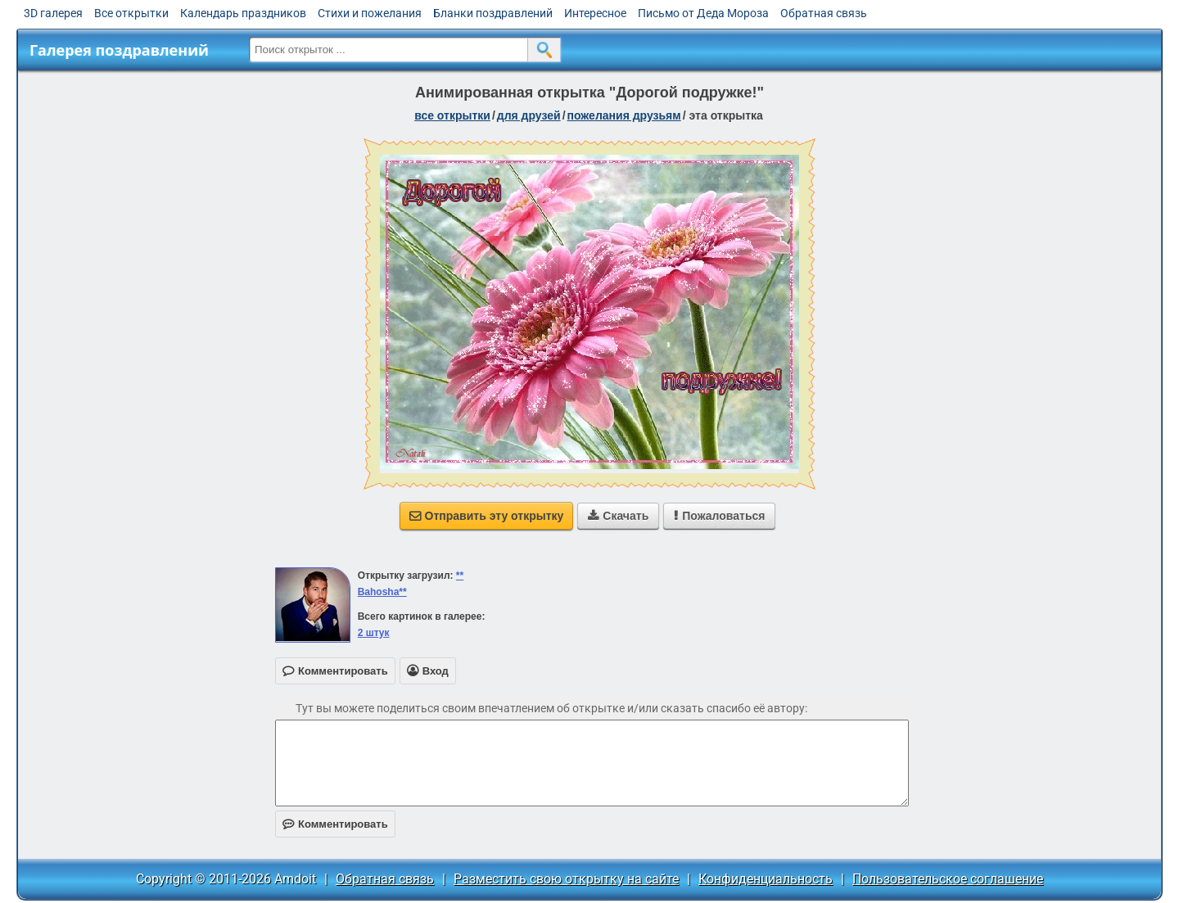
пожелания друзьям (624, 115)
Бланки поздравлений (493, 13)
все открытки (452, 115)
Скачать (618, 515)
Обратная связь (823, 13)
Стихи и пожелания (370, 13)
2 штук (374, 633)
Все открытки (131, 13)
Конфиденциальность (765, 879)
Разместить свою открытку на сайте (566, 879)
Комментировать (335, 824)
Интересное (595, 13)
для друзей (529, 115)
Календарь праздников (243, 13)
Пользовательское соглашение (947, 879)
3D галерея (53, 13)
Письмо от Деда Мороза (703, 13)
